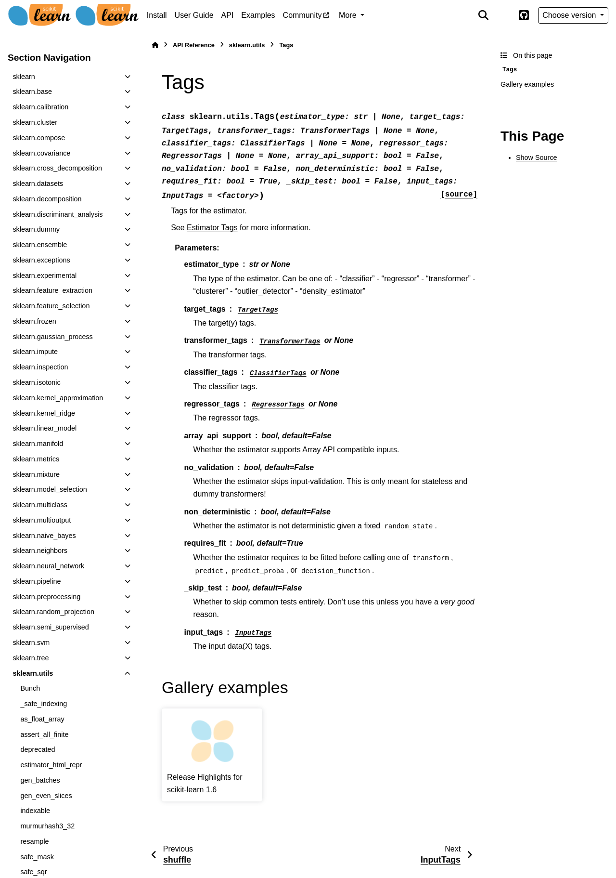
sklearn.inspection (40, 367)
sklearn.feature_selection (51, 306)
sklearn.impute (35, 351)
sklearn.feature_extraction (52, 290)
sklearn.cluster (35, 122)
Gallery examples (527, 84)
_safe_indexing (43, 704)
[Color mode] (503, 15)
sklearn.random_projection (53, 612)
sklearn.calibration (40, 107)
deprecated (37, 749)
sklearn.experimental (45, 275)
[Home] (155, 45)
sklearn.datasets (38, 183)
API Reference (194, 45)
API (227, 15)
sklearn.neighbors (40, 550)
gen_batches (40, 780)
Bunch (30, 688)
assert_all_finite (44, 734)
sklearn (24, 76)
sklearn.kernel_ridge (44, 413)
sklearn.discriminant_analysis (58, 214)
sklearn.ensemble (40, 245)
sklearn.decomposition (47, 199)
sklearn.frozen (34, 321)
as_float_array (42, 719)
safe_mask (37, 857)
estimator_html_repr (51, 765)
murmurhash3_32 (47, 826)
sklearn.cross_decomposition (57, 168)
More (349, 15)
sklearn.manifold (38, 443)
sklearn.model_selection (50, 489)
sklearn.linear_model (45, 428)
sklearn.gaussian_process (52, 337)
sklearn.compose (39, 138)
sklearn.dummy (36, 229)
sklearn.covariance (41, 153)
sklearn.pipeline (37, 581)
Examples (258, 15)
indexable (35, 810)
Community (302, 15)
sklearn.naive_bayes (44, 535)
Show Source (536, 157)
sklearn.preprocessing (46, 597)
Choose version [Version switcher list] (570, 15)
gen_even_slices (46, 795)
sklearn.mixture (36, 474)
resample (34, 841)
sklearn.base (32, 91)
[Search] (483, 15)
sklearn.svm (31, 642)
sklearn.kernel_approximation (58, 398)
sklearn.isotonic (36, 382)
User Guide (194, 15)
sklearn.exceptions (41, 260)
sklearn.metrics (36, 459)
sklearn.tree (31, 658)
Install (157, 15)
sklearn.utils (33, 673)
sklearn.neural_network (48, 566)
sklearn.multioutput (42, 520)
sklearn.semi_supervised (51, 627)
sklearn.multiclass (40, 505)
